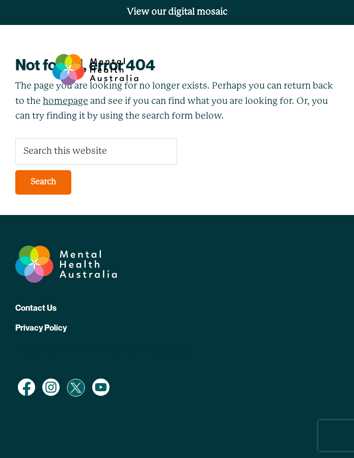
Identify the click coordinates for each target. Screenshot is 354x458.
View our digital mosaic (177, 12)
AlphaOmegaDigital (148, 350)
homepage (65, 101)
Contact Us (36, 308)
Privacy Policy (41, 327)
